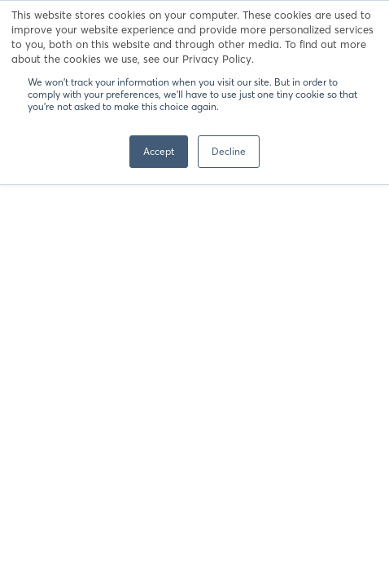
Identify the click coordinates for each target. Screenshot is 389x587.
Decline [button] (229, 151)
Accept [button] (158, 151)
